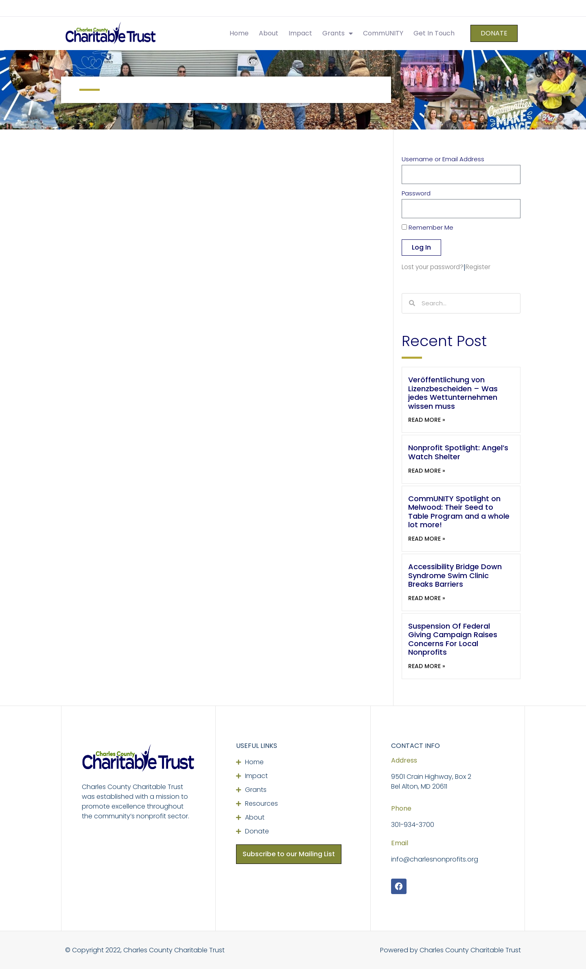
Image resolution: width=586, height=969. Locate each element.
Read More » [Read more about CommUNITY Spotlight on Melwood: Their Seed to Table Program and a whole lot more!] (426, 539)
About (268, 33)
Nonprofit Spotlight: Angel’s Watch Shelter (458, 452)
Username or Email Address (443, 159)
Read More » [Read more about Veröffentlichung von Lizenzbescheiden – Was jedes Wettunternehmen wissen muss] (426, 420)
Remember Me (427, 228)
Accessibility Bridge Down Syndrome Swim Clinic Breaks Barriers (455, 575)
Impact (300, 33)
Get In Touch (434, 33)
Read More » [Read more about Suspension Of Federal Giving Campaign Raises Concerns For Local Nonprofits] (426, 666)
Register (478, 267)
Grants (337, 33)
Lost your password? (433, 267)
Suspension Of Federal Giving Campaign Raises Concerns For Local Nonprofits (452, 639)
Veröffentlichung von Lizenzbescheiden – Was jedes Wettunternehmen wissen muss (453, 393)
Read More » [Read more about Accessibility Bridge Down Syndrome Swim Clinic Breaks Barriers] (426, 598)
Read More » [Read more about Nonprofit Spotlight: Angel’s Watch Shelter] (426, 471)
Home (239, 33)
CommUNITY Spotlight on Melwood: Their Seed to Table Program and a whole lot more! (458, 511)
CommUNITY (383, 33)
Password (416, 193)
